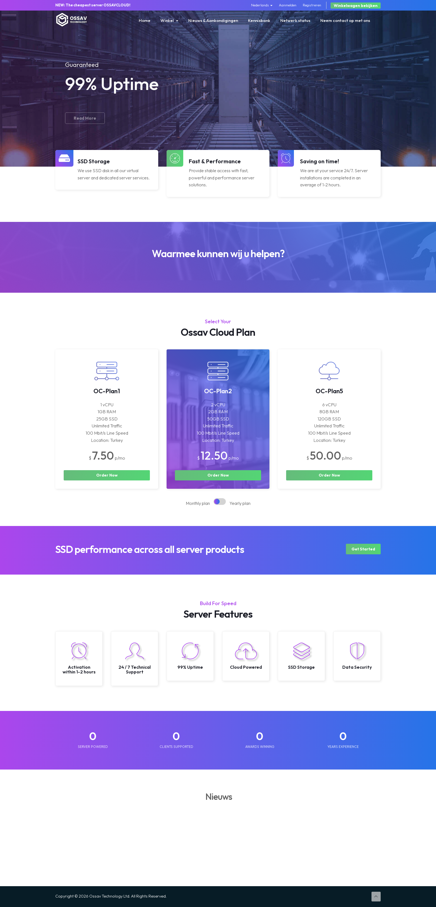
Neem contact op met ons (345, 20)
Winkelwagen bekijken (356, 5)
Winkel (169, 20)
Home (144, 20)
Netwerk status (295, 20)
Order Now (107, 475)
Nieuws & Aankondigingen (213, 20)
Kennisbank (259, 20)
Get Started (363, 549)
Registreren (312, 5)
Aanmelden (287, 5)
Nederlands (261, 5)
